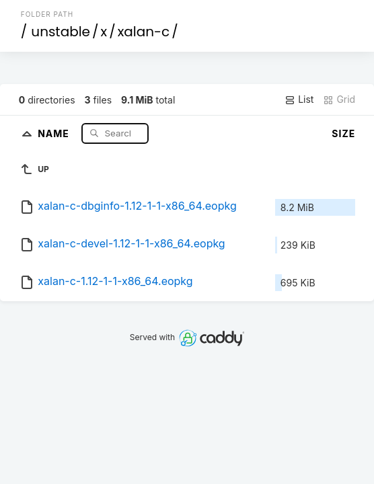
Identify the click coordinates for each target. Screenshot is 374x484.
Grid (339, 99)
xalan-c (144, 31)
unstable (60, 31)
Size (343, 133)
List (299, 99)
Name (55, 132)
